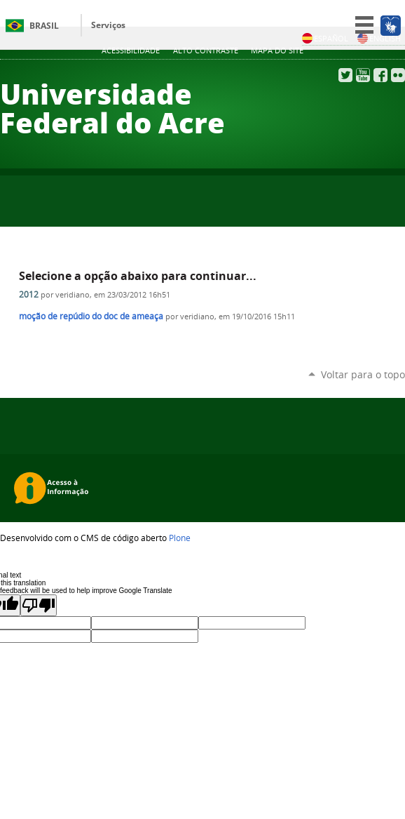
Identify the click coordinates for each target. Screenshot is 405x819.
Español (325, 38)
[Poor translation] (38, 605)
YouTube (363, 75)
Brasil (44, 26)
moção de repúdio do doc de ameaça (91, 316)
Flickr (398, 75)
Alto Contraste (205, 50)
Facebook (380, 75)
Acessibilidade (131, 50)
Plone (180, 537)
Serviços (108, 25)
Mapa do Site (277, 50)
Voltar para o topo (363, 374)
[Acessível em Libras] (390, 25)
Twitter (345, 75)
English (379, 38)
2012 (29, 294)
